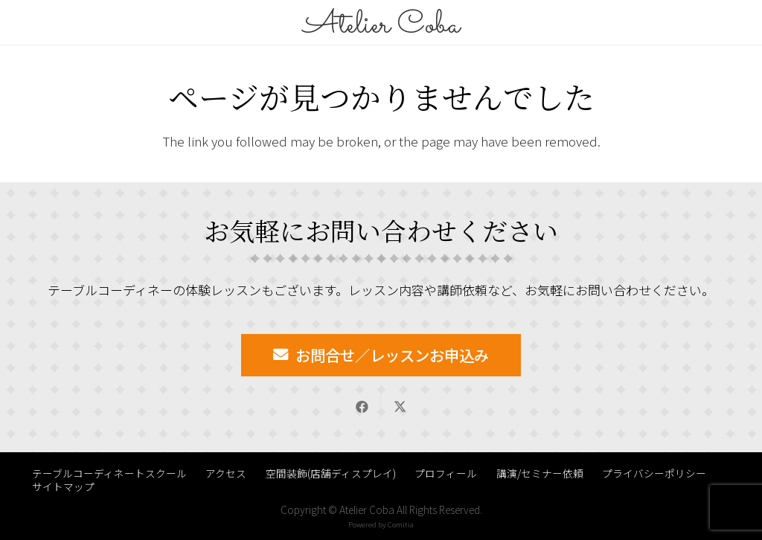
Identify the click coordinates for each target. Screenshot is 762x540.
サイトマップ (63, 486)
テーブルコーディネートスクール (109, 473)
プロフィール (445, 473)
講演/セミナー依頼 (539, 473)
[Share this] (362, 407)
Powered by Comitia (381, 524)
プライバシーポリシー (654, 473)
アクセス (225, 473)
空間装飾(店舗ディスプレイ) (331, 473)
